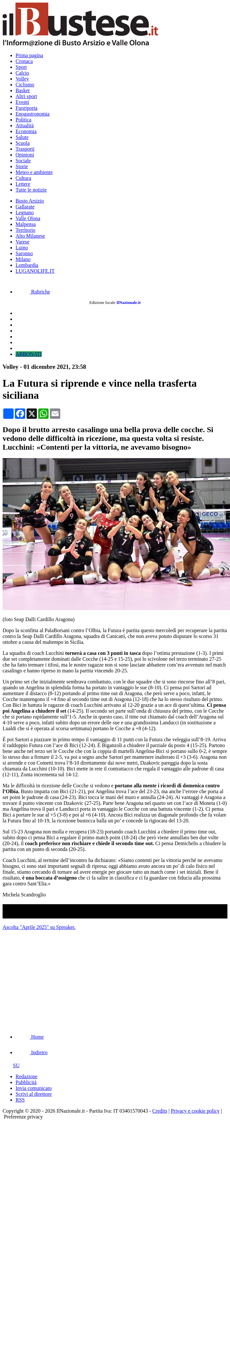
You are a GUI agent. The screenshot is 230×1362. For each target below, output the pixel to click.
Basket (23, 90)
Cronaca (24, 61)
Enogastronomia (33, 114)
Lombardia (27, 265)
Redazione (27, 1076)
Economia (26, 131)
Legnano (25, 212)
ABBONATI (29, 354)
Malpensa (26, 224)
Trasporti (25, 149)
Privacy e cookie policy (195, 1111)
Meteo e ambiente (34, 172)
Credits (159, 1111)
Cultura (23, 178)
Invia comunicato (34, 1088)
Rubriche (33, 291)
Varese (22, 241)
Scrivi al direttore (34, 1094)
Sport (21, 67)
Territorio (25, 230)
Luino (22, 247)
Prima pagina (29, 55)
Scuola (23, 143)
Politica (23, 119)
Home (30, 1037)
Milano (23, 259)
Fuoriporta (27, 108)
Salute (22, 137)
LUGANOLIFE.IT (35, 271)
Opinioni (25, 154)
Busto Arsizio (30, 201)
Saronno (24, 253)
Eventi (22, 102)
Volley (22, 78)
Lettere (23, 184)
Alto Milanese (30, 236)
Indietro (32, 1052)
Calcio (22, 73)
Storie (22, 166)
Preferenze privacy (23, 1116)
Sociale (23, 160)
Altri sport (26, 96)
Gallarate (25, 206)
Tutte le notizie (31, 190)
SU (11, 1065)
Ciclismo (25, 84)
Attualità (25, 125)
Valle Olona (28, 218)
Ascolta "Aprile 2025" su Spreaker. (39, 927)
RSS (20, 1100)
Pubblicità (26, 1082)
